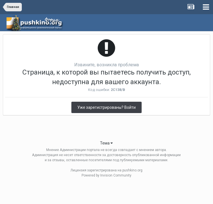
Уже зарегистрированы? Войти (106, 107)
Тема (106, 143)
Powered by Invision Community (106, 175)
